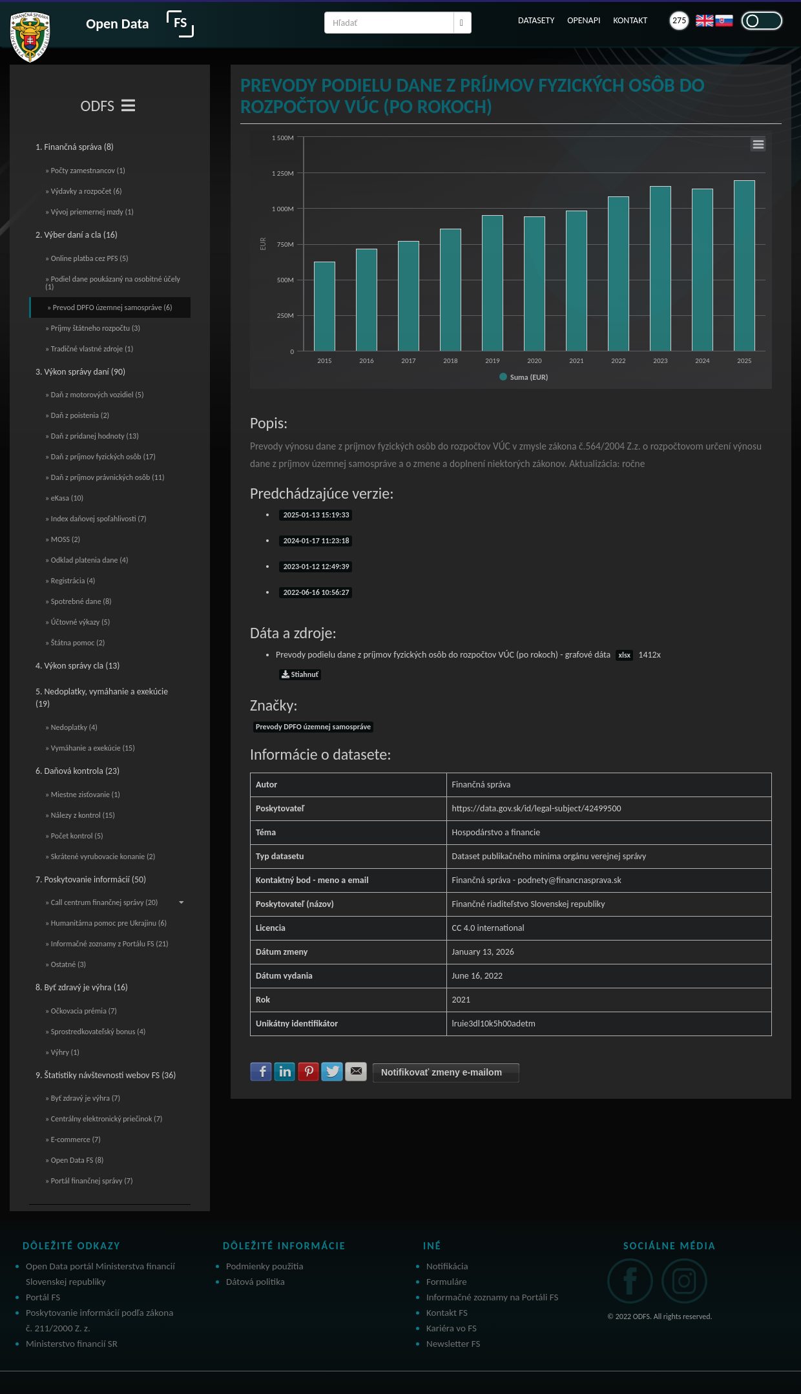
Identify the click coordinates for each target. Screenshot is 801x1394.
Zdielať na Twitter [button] (332, 1071)
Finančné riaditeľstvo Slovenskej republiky (528, 904)
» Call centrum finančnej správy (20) (114, 902)
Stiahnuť (300, 674)
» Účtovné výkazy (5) (77, 622)
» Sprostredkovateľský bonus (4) (95, 1031)
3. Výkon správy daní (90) (80, 371)
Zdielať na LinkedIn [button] (285, 1071)
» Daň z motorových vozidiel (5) (94, 394)
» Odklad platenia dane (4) (87, 560)
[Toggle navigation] (128, 106)
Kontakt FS (447, 1312)
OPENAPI (583, 20)
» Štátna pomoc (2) (75, 642)
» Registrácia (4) (70, 580)
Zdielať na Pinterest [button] (309, 1071)
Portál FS (43, 1297)
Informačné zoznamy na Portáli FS (492, 1297)
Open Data (117, 23)
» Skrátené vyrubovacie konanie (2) (100, 856)
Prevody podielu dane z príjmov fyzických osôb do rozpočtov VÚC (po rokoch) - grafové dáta (468, 654)
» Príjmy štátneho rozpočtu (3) (92, 328)
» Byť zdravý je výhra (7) (82, 1098)
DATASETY (536, 20)
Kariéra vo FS (451, 1328)
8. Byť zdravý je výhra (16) (82, 987)
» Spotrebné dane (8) (78, 601)
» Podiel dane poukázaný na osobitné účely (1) (112, 283)
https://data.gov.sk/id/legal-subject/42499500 (536, 808)
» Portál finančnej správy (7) (89, 1180)
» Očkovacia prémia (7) (81, 1010)
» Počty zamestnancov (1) (85, 170)
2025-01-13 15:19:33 (315, 514)
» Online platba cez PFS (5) (87, 258)
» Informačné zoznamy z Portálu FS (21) (107, 943)
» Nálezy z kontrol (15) (80, 815)
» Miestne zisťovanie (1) (82, 794)
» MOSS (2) (62, 539)
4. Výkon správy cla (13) (78, 665)
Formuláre (446, 1281)
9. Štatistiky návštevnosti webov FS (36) (106, 1075)
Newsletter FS (453, 1343)
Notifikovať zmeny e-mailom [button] (441, 1072)
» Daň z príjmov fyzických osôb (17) (100, 456)
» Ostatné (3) (65, 964)
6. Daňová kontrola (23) (78, 770)
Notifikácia (447, 1266)
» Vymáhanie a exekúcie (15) (90, 748)
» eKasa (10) (64, 498)
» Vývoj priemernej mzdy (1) (89, 211)
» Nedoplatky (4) (71, 727)
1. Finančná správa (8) (75, 146)
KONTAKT (630, 20)
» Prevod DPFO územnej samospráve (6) (109, 307)
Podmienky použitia (265, 1266)
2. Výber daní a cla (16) (77, 234)
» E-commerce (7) (73, 1139)
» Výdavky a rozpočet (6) (83, 191)
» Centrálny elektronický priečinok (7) (103, 1118)
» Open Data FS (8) (74, 1160)
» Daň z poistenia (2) (77, 415)
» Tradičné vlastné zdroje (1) (89, 348)
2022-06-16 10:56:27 (315, 592)
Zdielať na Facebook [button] (261, 1071)
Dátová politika (255, 1281)
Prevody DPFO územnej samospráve (313, 726)
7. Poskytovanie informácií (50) (91, 879)
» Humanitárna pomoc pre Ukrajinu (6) (106, 923)
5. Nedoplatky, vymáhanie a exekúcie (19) (102, 698)
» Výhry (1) (62, 1052)
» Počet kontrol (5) (74, 835)
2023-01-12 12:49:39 (315, 566)
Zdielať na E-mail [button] (356, 1071)
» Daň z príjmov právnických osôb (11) (105, 477)
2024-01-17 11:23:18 (315, 540)
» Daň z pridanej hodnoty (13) (92, 436)
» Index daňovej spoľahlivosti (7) (96, 518)
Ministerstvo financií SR (72, 1343)
